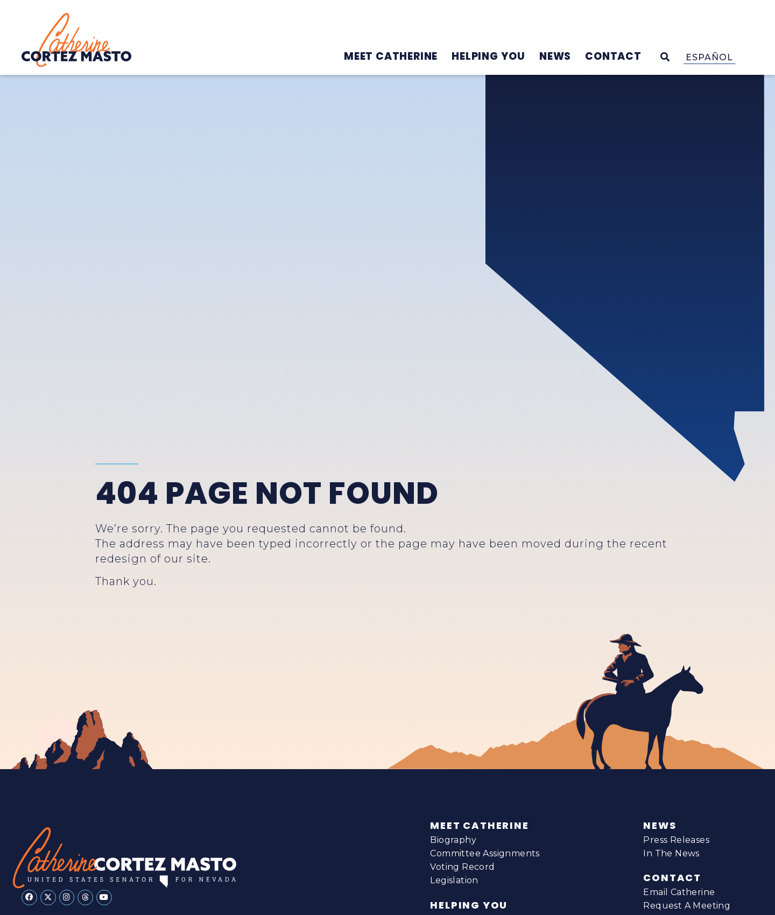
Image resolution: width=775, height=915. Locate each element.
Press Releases (676, 840)
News (659, 826)
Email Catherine (679, 892)
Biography (453, 840)
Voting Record (462, 867)
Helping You (469, 905)
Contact (672, 878)
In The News (671, 853)
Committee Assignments (484, 853)
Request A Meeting (686, 905)
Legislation (454, 880)
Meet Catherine (479, 826)
